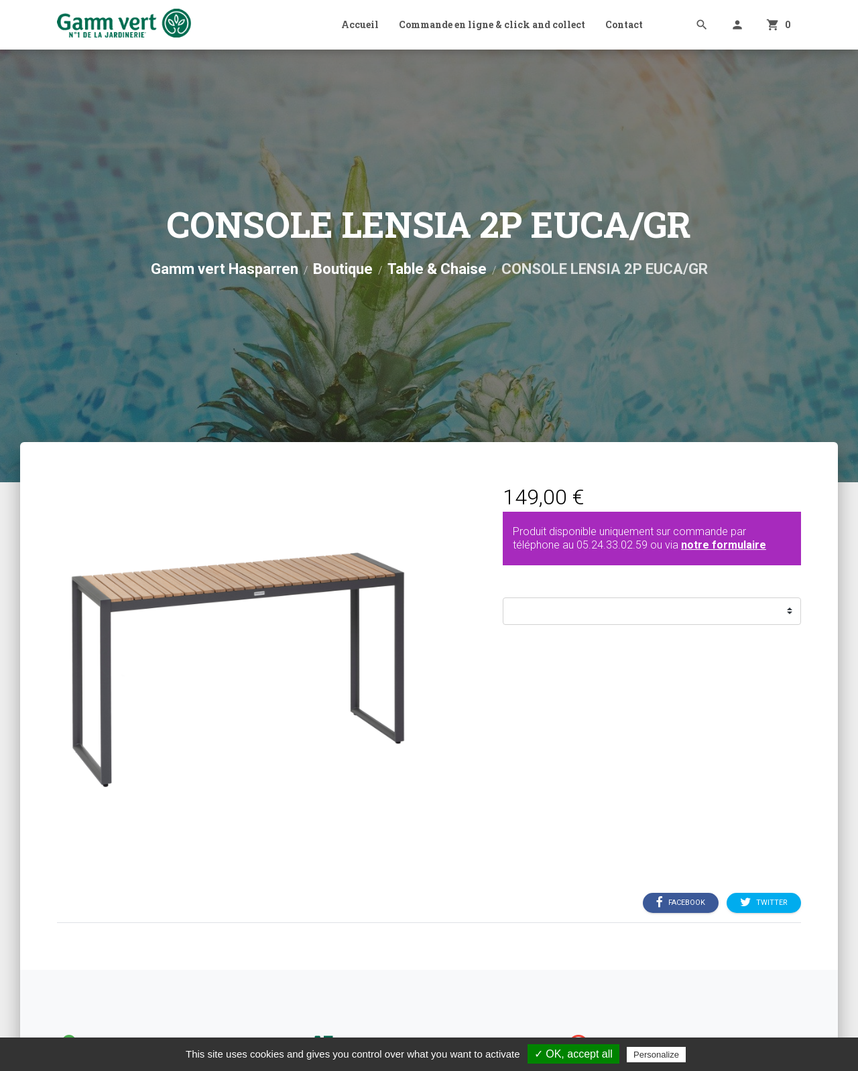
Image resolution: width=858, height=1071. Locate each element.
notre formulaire (723, 545)
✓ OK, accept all (573, 1054)
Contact (624, 24)
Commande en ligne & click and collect (492, 24)
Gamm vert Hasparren (224, 269)
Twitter (764, 902)
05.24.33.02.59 (612, 545)
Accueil (360, 24)
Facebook (680, 902)
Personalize (656, 1055)
